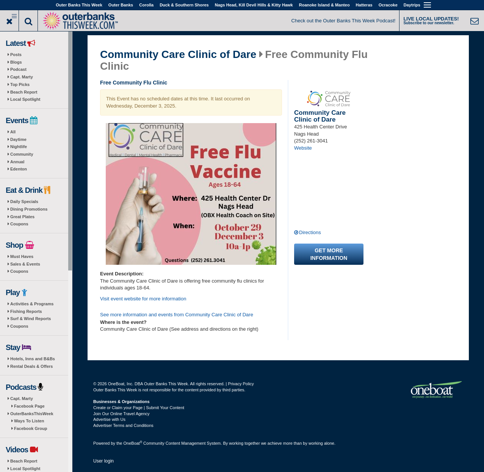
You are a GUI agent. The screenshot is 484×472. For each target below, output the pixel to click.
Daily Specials (24, 201)
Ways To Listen (29, 421)
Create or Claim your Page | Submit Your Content (138, 407)
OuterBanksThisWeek (31, 413)
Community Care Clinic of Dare (178, 54)
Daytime (18, 139)
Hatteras (364, 5)
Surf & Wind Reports (30, 318)
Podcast (18, 69)
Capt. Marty (21, 77)
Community (21, 154)
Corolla (146, 5)
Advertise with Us (109, 419)
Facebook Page (29, 406)
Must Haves (21, 256)
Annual (17, 161)
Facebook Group (30, 428)
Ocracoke (388, 5)
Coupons (19, 224)
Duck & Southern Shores (184, 5)
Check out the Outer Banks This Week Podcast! (343, 20)
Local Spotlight (25, 99)
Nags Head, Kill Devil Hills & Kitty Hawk (254, 5)
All (13, 132)
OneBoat (133, 443)
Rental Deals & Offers (31, 366)
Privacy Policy (241, 383)
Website (303, 148)
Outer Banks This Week (79, 5)
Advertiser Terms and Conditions (123, 425)
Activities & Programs (31, 304)
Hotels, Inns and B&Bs (32, 358)
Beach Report (24, 92)
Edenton (18, 169)
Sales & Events (25, 264)
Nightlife (18, 146)
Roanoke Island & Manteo (324, 5)
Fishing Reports (26, 311)
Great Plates (22, 216)
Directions (310, 232)
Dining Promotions (28, 209)
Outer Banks (120, 5)
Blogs (16, 62)
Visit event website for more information (143, 299)
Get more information (329, 254)
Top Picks (20, 84)
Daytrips (412, 5)
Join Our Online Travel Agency (121, 413)
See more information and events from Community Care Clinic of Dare (176, 314)
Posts (16, 54)
